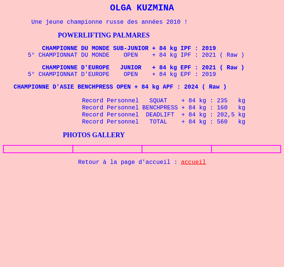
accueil (193, 162)
